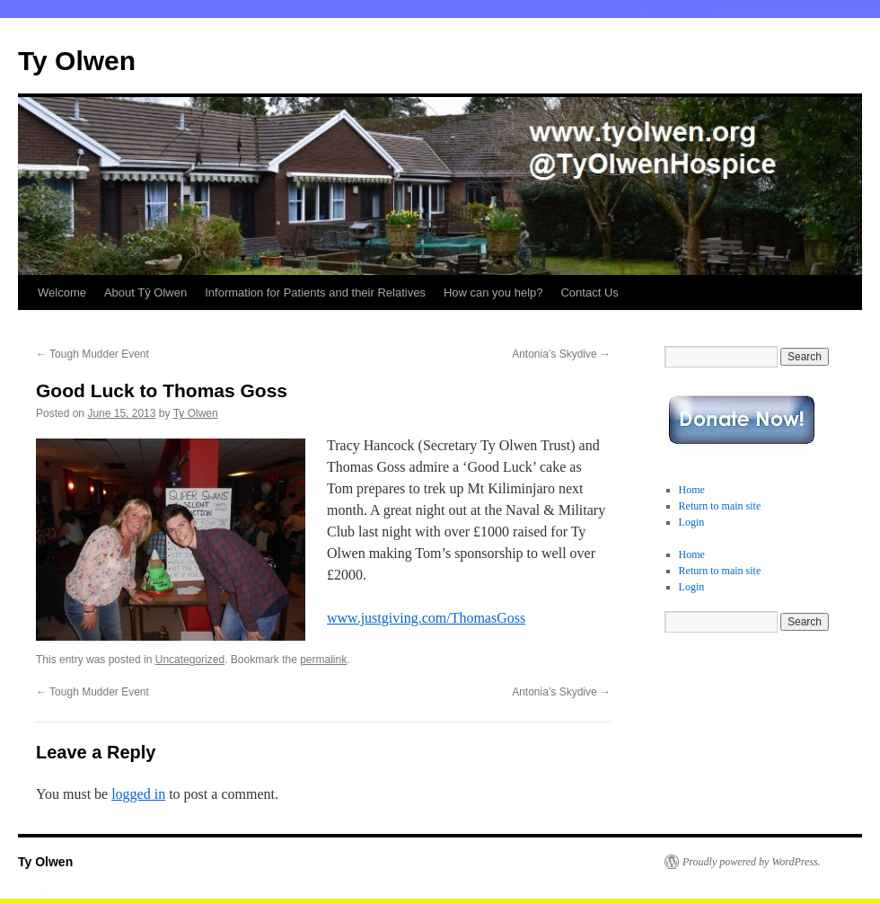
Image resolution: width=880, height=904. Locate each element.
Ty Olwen (77, 60)
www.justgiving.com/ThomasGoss (426, 617)
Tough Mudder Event (92, 354)
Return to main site (720, 506)
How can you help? (493, 292)
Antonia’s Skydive (561, 354)
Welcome (62, 292)
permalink (323, 659)
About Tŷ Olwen (145, 292)
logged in (138, 794)
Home (692, 489)
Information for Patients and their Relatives (315, 292)
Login (692, 522)
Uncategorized (189, 659)
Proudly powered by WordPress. (751, 861)
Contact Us (589, 292)
